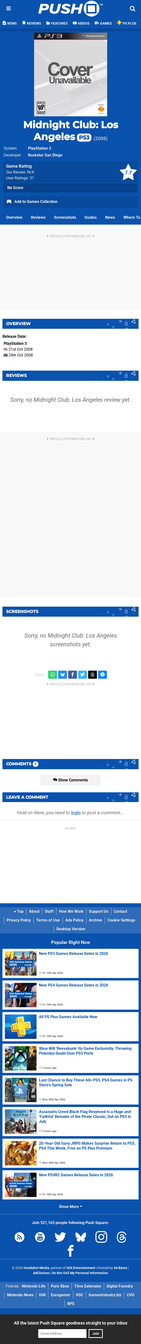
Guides (91, 217)
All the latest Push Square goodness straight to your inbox (70, 1323)
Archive (95, 920)
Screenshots (65, 217)
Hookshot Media (36, 1268)
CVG (130, 1295)
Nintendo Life (34, 1286)
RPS (71, 1303)
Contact (120, 911)
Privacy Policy (19, 920)
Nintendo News (20, 1295)
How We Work (71, 911)
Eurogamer (60, 1295)
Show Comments (70, 780)
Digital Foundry (120, 1286)
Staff (49, 911)
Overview (14, 217)
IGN (42, 1295)
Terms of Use (48, 920)
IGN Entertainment (80, 1268)
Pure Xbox (60, 1286)
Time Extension (87, 1286)
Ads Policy (74, 920)
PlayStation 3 (39, 148)
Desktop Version (70, 929)
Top (19, 911)
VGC (79, 1295)
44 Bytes (120, 1268)
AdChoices (41, 1273)
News (110, 217)
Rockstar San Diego (45, 155)
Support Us (98, 911)
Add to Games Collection (31, 202)
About (34, 911)
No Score (15, 187)
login (76, 812)
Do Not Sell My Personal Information (80, 1273)
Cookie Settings (121, 920)
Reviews (38, 217)
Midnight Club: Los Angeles (70, 131)
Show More (70, 1206)
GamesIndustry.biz (105, 1295)
